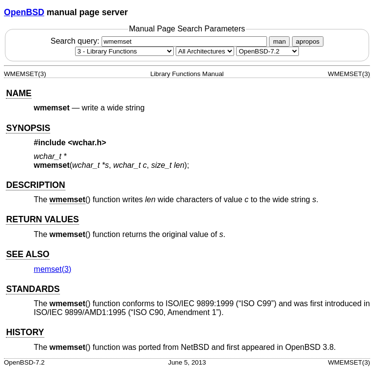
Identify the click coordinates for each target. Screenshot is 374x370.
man (279, 41)
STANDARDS (32, 289)
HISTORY (25, 332)
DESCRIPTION (35, 185)
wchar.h (87, 142)
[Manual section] (124, 51)
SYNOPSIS (28, 128)
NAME (18, 93)
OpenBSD (24, 12)
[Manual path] (267, 51)
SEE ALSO (27, 254)
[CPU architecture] (205, 51)
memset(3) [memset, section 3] (52, 269)
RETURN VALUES (42, 219)
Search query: (160, 41)
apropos (308, 41)
